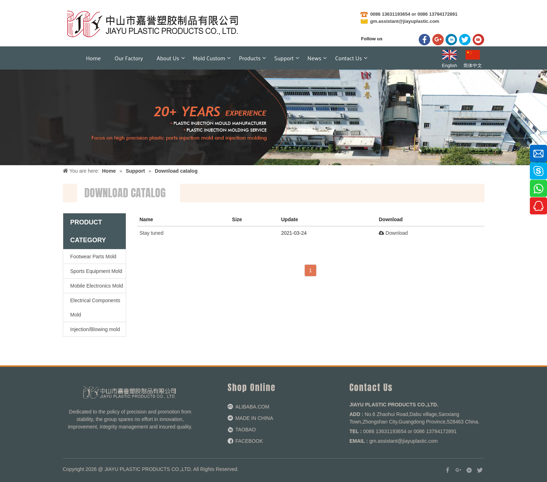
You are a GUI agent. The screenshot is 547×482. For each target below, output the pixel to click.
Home (93, 58)
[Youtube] (478, 39)
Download (393, 233)
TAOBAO (245, 429)
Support (284, 58)
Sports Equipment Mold (96, 271)
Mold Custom (209, 58)
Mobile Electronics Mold (96, 286)
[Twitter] (465, 39)
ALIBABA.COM (252, 407)
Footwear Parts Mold (93, 256)
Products (250, 58)
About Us (168, 58)
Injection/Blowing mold (95, 329)
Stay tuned (152, 233)
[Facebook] (424, 39)
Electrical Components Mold (95, 308)
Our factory (129, 58)
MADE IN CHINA (254, 418)
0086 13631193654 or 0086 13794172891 (413, 14)
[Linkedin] (451, 39)
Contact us (348, 58)
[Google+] (438, 39)
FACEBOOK (249, 441)
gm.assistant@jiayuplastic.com (404, 21)
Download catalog (176, 171)
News (314, 58)
